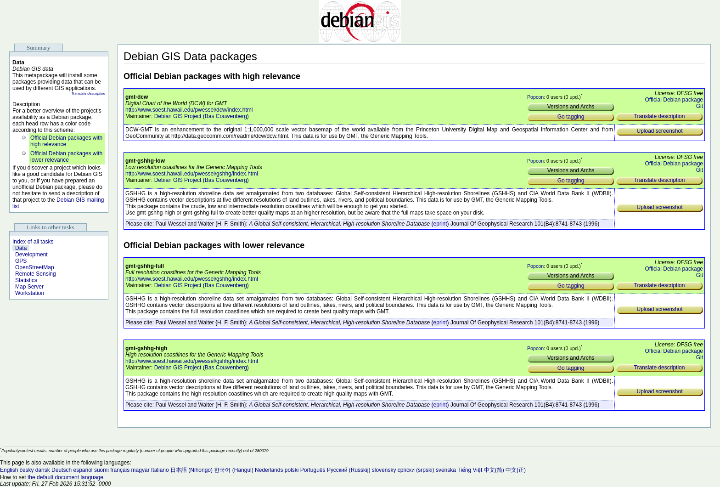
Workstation (29, 293)
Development (31, 254)
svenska (446, 470)
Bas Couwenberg (226, 116)
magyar (140, 470)
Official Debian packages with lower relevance (66, 156)
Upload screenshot (659, 131)
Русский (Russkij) (349, 470)
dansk (42, 470)
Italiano (160, 470)
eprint (440, 224)
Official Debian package (674, 99)
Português (313, 470)
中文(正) (516, 470)
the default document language (65, 477)
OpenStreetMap (34, 267)
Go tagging (571, 116)
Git (699, 106)
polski (292, 470)
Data (21, 248)
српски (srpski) (416, 470)
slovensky (384, 470)
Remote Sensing (35, 274)
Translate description (88, 93)
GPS (21, 261)
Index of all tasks (32, 241)
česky (27, 470)
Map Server (29, 286)
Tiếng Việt (469, 470)
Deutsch (61, 470)
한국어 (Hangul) (233, 470)
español (82, 470)
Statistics (26, 280)
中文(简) (494, 470)
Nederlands (269, 470)
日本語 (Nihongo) (191, 470)
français (119, 470)
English (9, 470)
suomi (101, 470)
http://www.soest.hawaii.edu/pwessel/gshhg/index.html (191, 173)
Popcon (535, 97)
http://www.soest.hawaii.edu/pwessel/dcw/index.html (189, 110)
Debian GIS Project (178, 116)
